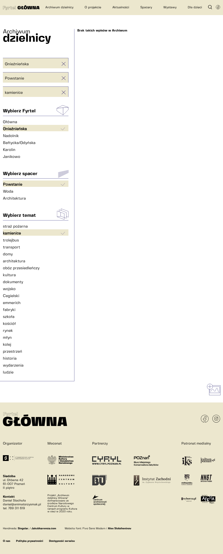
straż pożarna (15, 226)
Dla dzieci (195, 7)
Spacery (146, 7)
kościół (9, 324)
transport (11, 247)
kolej (7, 344)
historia (10, 358)
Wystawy (170, 7)
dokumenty (13, 282)
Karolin (9, 150)
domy (8, 254)
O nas (6, 541)
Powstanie (14, 78)
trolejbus (11, 240)
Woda (8, 191)
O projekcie (93, 7)
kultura (9, 275)
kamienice (14, 93)
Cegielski (11, 296)
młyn (7, 338)
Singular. (23, 528)
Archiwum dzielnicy (59, 7)
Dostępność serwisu (62, 541)
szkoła (8, 317)
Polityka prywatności (29, 541)
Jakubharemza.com (43, 528)
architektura (14, 261)
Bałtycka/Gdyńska (19, 143)
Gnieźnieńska (17, 64)
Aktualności (120, 7)
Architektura (14, 198)
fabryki (9, 310)
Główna (10, 122)
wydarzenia (13, 365)
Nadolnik (11, 136)
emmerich (12, 303)
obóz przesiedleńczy (21, 268)
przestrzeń (12, 351)
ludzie (8, 372)
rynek (8, 331)
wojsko (9, 289)
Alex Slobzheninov (119, 528)
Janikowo (11, 157)
